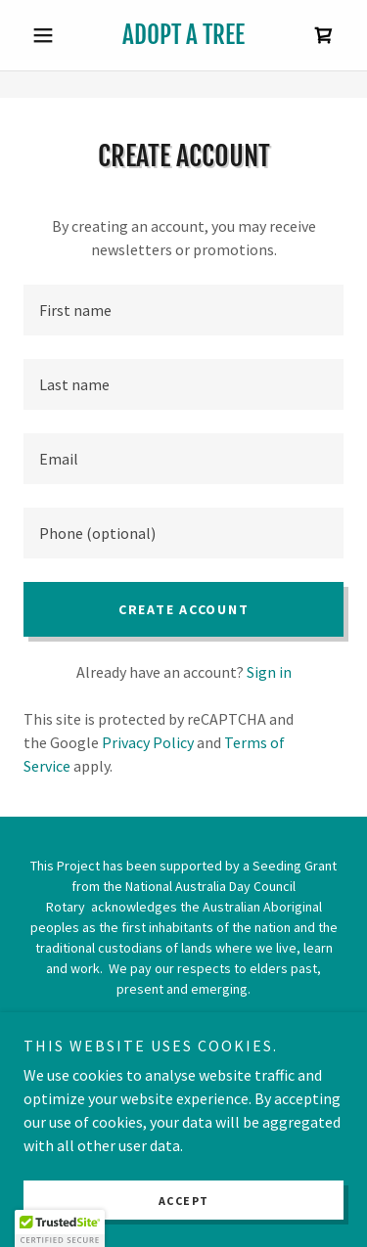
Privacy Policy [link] (148, 742)
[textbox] (183, 310)
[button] (47, 35)
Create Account (184, 609)
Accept (184, 1200)
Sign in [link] (269, 672)
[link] (183, 35)
